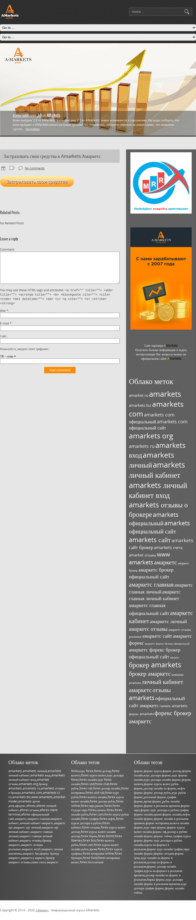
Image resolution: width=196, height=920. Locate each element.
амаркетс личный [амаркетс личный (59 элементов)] (168, 621)
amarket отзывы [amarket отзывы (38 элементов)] (142, 555)
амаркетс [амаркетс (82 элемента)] (165, 562)
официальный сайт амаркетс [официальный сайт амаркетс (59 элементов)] (157, 702)
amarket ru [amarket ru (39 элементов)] (138, 395)
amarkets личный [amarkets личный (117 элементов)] (151, 460)
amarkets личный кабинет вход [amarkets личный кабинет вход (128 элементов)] (158, 490)
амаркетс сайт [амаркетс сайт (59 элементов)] (157, 635)
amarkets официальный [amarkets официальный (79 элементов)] (153, 518)
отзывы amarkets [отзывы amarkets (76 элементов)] (150, 694)
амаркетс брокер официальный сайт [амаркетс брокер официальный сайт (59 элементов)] (151, 573)
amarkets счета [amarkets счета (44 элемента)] (168, 547)
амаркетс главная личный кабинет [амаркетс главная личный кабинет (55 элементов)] (155, 595)
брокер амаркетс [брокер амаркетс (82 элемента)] (150, 673)
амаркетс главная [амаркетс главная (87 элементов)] (151, 584)
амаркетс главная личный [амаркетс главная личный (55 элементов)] (161, 588)
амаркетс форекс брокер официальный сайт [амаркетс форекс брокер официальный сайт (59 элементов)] (154, 653)
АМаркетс (42, 910)
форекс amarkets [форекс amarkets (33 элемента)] (141, 714)
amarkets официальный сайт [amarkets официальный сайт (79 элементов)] (159, 527)
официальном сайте (161, 358)
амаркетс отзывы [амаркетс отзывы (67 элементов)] (148, 628)
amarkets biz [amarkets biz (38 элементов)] (140, 405)
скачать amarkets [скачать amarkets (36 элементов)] (174, 705)
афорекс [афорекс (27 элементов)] (174, 657)
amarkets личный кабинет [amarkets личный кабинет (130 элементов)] (157, 470)
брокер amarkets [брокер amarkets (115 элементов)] (155, 664)
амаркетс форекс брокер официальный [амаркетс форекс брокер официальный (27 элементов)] (167, 643)
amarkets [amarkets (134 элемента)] (165, 394)
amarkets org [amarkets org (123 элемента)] (151, 435)
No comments (35, 168)
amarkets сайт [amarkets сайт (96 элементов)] (150, 539)
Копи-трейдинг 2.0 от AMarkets (36, 115)
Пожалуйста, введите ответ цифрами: (24, 355)
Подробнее (33, 129)
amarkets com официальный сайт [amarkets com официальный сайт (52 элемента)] (158, 424)
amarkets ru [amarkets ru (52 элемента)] (142, 446)
